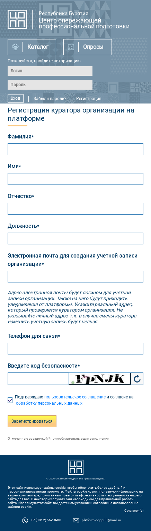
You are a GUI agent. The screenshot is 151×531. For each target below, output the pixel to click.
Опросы (93, 47)
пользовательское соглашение (75, 397)
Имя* (14, 166)
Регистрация (88, 98)
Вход (15, 98)
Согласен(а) (133, 510)
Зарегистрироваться (32, 421)
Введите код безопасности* (44, 365)
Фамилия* (21, 136)
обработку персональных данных (48, 403)
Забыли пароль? (50, 98)
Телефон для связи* (34, 336)
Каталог (37, 47)
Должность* (23, 226)
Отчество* (21, 196)
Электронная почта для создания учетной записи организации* (72, 259)
